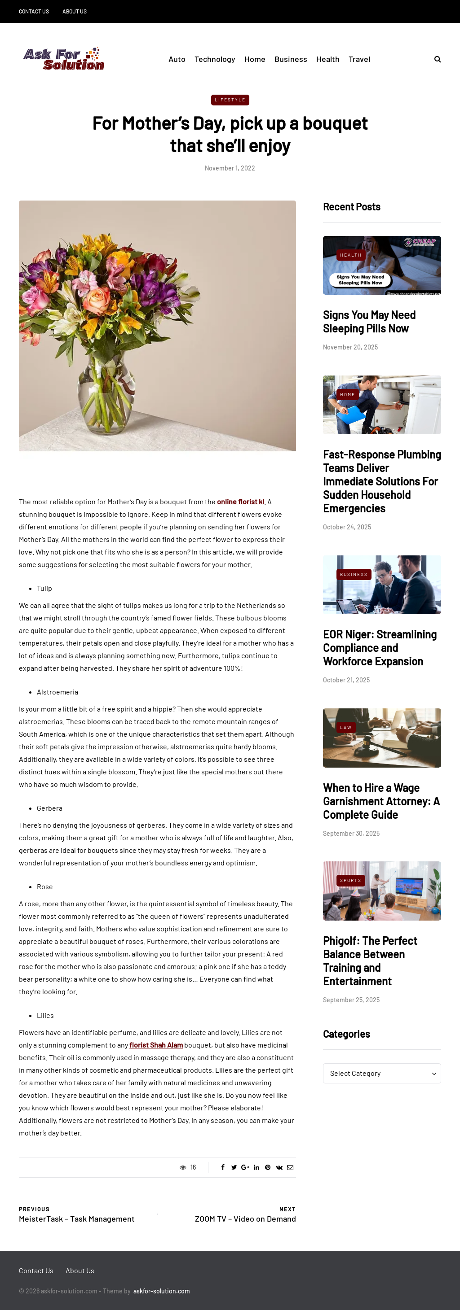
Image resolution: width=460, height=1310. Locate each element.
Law (346, 727)
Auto (177, 59)
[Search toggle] (434, 58)
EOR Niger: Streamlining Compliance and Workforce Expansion (380, 648)
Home (254, 59)
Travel (359, 59)
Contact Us (34, 11)
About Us (74, 11)
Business (290, 59)
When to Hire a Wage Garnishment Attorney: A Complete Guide (381, 801)
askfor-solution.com (161, 1291)
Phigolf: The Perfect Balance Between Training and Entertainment (370, 960)
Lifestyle (230, 99)
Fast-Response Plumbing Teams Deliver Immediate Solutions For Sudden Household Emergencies (382, 481)
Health (328, 59)
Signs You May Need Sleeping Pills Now (369, 321)
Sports (351, 880)
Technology (215, 59)
